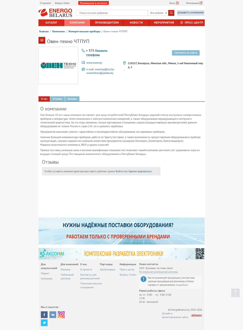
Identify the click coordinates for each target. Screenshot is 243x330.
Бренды (72, 98)
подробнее (182, 284)
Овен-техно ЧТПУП (115, 31)
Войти (119, 171)
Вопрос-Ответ (62, 3)
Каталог (51, 22)
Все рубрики (158, 12)
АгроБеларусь (108, 269)
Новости (136, 22)
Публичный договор (67, 276)
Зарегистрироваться (140, 171)
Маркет (45, 273)
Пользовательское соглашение (91, 285)
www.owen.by (94, 62)
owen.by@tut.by (104, 69)
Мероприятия (164, 22)
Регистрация (192, 3)
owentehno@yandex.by (99, 73)
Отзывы (57, 98)
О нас (44, 98)
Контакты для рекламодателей (90, 276)
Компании (77, 22)
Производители (107, 22)
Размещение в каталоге (93, 3)
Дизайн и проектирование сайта (175, 315)
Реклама (65, 269)
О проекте (45, 3)
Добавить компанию (191, 12)
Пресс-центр (194, 22)
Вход (172, 3)
